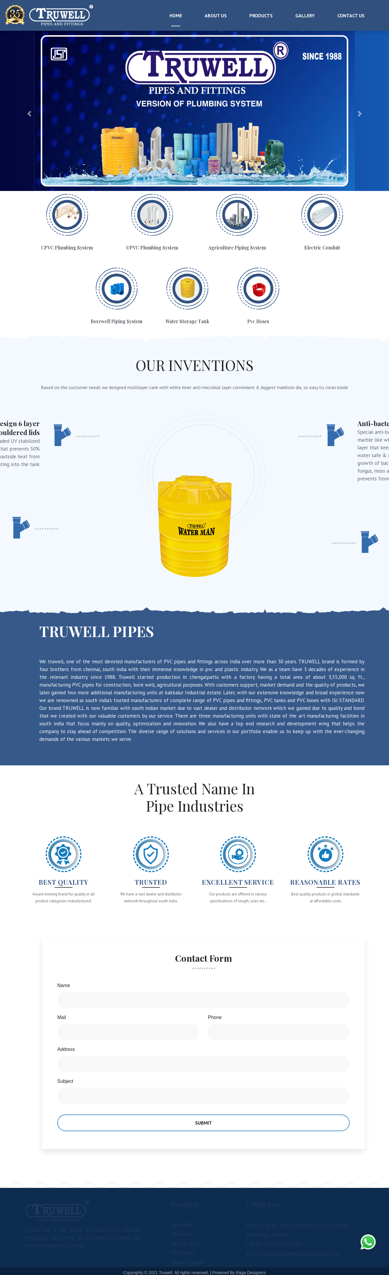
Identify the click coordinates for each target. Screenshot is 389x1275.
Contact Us (351, 15)
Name (63, 985)
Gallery (305, 15)
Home (175, 15)
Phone (215, 1017)
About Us (216, 15)
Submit (203, 1123)
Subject (65, 1081)
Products (261, 15)
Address (66, 1049)
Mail (61, 1017)
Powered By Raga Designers (239, 1272)
